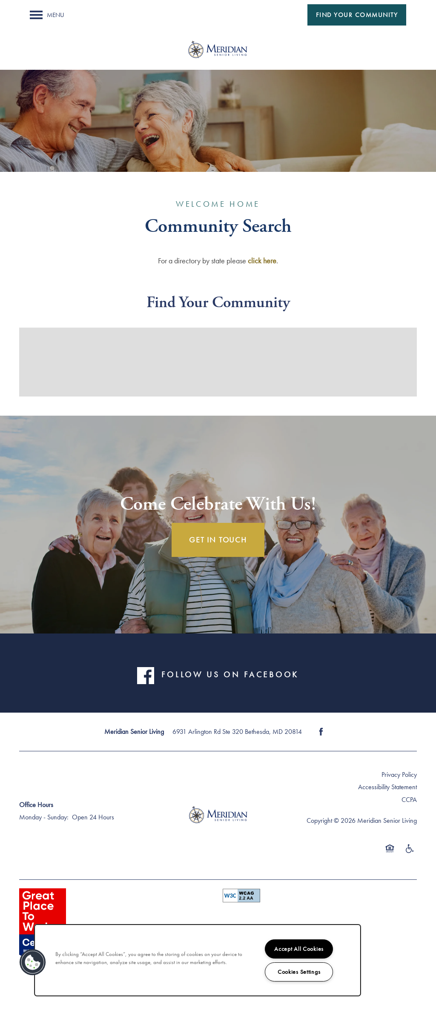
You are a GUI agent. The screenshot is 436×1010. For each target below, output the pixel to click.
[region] (197, 960)
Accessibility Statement (387, 786)
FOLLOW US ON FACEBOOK (229, 675)
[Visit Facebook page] (321, 731)
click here (262, 260)
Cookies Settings (299, 972)
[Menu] (47, 15)
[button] (357, 15)
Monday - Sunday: (44, 817)
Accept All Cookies (299, 949)
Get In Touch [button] (218, 540)
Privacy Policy (399, 774)
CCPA (409, 799)
